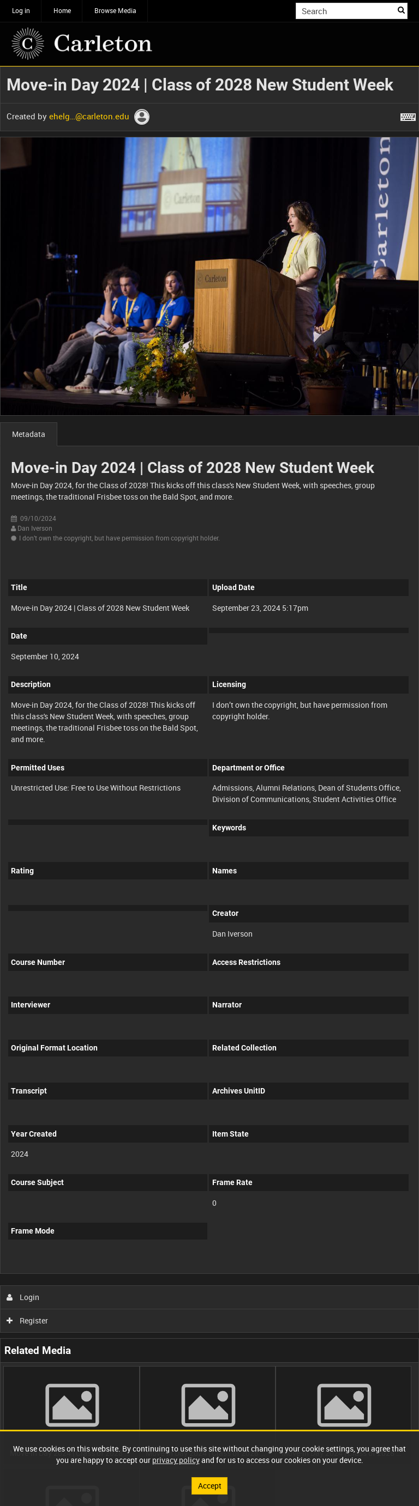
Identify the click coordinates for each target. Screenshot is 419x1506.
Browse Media (115, 10)
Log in (21, 10)
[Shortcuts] (408, 115)
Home (62, 10)
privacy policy (176, 1460)
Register (28, 1320)
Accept (210, 1485)
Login (23, 1297)
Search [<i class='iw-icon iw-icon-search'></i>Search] (401, 10)
